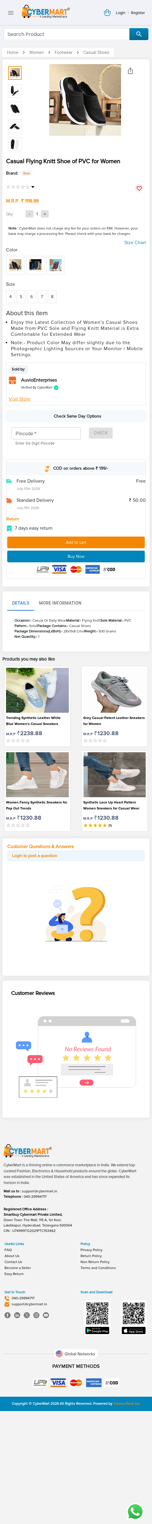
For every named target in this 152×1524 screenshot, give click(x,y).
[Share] (130, 71)
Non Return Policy (95, 1360)
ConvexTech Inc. (127, 1502)
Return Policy (91, 1354)
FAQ (8, 1348)
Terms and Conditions (98, 1366)
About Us (12, 1354)
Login (120, 12)
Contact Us (13, 1360)
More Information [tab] (60, 701)
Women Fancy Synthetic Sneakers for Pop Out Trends (36, 903)
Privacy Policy (91, 1348)
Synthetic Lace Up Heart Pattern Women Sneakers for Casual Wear (111, 903)
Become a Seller (18, 1366)
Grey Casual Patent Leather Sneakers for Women (114, 819)
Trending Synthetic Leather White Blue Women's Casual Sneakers (33, 819)
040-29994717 (35, 1295)
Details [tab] (20, 701)
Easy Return (14, 1372)
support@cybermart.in (39, 1289)
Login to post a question (34, 954)
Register (138, 12)
